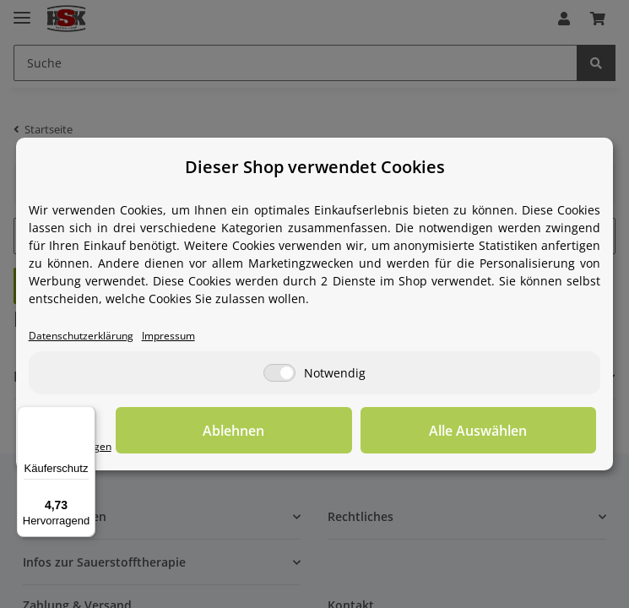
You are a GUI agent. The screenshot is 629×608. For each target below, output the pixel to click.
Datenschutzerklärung (84, 335)
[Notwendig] (279, 374)
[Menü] (85, 416)
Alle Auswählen (512, 430)
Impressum (177, 335)
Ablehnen (335, 430)
